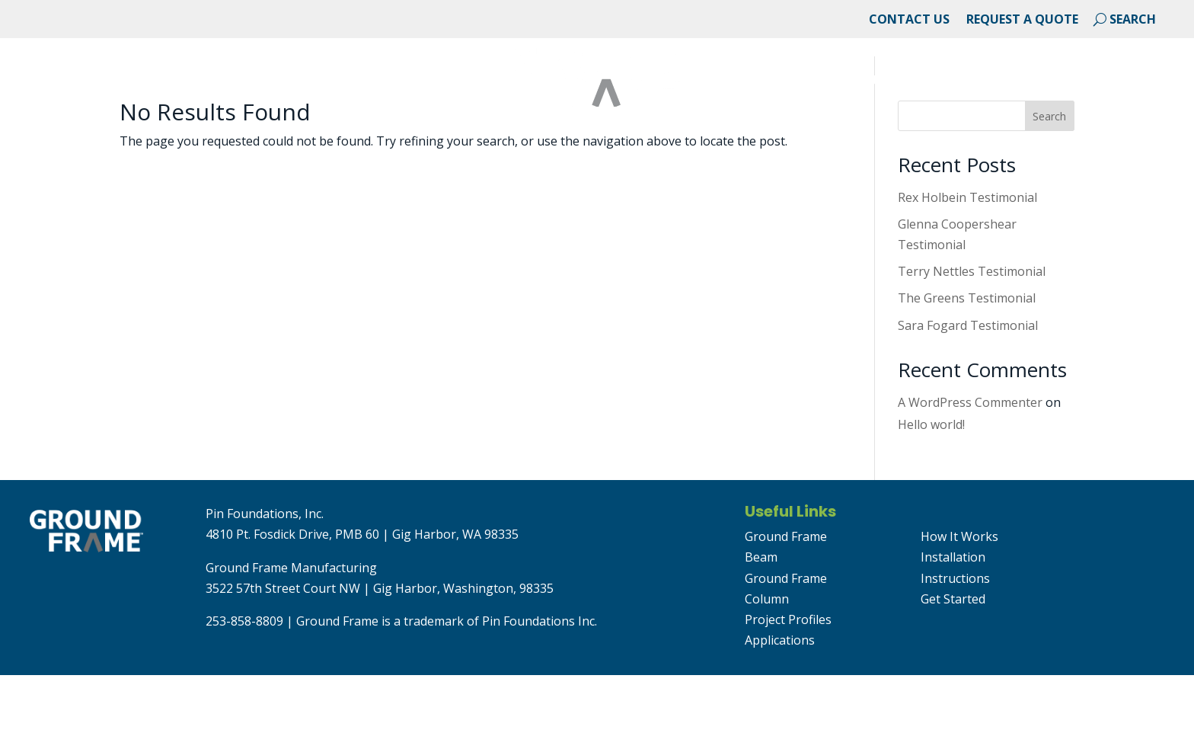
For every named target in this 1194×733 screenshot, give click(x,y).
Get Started (1124, 81)
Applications (340, 81)
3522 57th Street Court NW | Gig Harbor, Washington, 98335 (380, 646)
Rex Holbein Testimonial (967, 255)
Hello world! (931, 482)
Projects (234, 81)
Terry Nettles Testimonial (972, 329)
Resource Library (994, 81)
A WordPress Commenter (970, 460)
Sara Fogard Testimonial (968, 383)
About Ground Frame (101, 81)
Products (872, 81)
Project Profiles (788, 677)
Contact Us (909, 20)
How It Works (959, 594)
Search (1049, 174)
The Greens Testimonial (967, 355)
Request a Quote (1022, 20)
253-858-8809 (244, 679)
